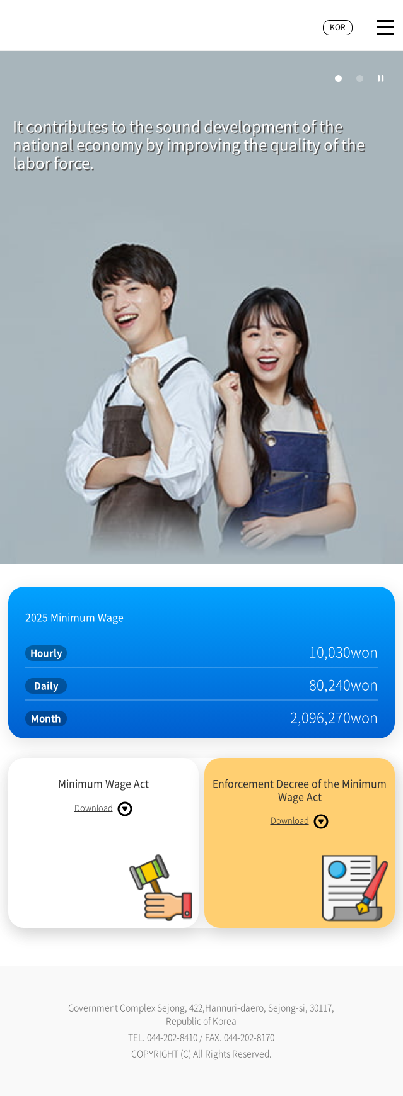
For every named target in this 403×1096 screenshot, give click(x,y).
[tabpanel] (201, 309)
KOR (338, 27)
